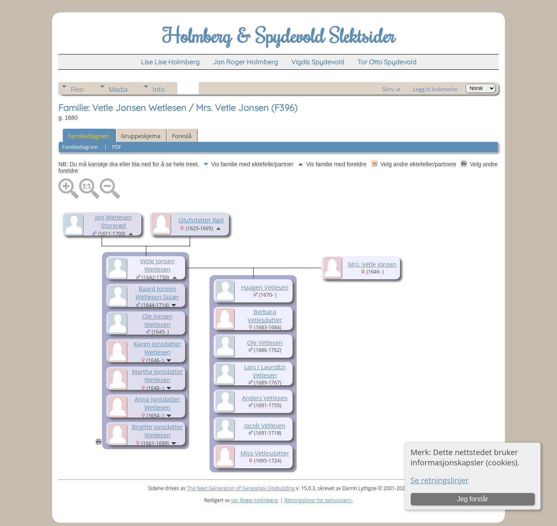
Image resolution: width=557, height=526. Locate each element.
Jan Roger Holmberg (254, 500)
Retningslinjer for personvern (318, 500)
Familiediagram (88, 136)
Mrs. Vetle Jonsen (372, 264)
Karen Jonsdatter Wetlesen (157, 348)
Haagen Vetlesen (264, 287)
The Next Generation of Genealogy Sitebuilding (241, 488)
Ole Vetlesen (264, 342)
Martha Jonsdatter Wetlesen (157, 375)
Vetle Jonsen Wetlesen (157, 265)
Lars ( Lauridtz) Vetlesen (265, 371)
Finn (77, 89)
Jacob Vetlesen (264, 425)
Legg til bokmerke (435, 89)
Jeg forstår (472, 498)
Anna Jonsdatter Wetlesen (157, 403)
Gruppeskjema (141, 136)
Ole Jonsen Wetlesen (157, 320)
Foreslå (181, 136)
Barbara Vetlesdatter (265, 315)
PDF (116, 147)
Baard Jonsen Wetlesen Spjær (157, 292)
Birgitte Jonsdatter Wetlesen (157, 430)
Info (158, 89)
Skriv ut (391, 89)
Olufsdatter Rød (201, 220)
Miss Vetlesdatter (264, 453)
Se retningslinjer (440, 480)
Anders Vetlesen (265, 398)
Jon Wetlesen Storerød (113, 221)
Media (118, 89)
